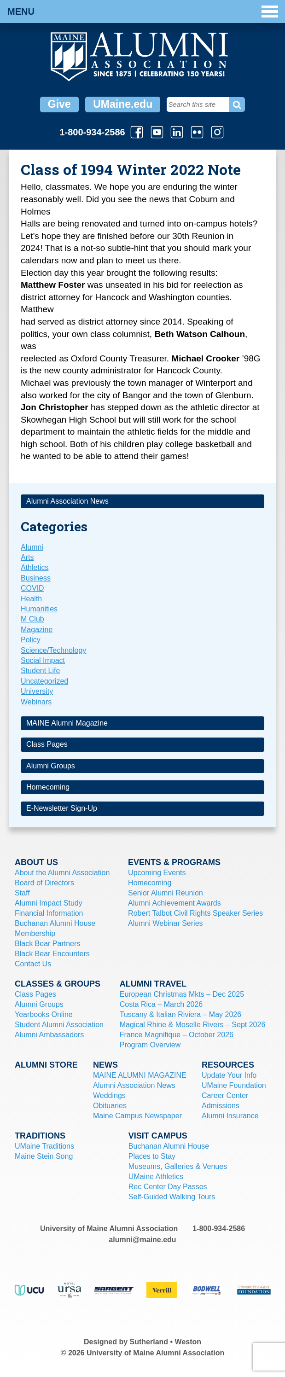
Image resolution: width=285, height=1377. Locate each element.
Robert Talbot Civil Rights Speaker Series (195, 913)
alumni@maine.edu (142, 1239)
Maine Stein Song (44, 1156)
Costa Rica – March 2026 (161, 1004)
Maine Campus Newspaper (137, 1116)
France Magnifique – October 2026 (176, 1035)
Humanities (39, 609)
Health (31, 599)
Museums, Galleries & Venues (177, 1166)
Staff (22, 893)
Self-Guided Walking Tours (171, 1197)
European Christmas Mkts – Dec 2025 (182, 994)
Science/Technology (53, 650)
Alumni (32, 547)
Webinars (36, 702)
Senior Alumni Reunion (165, 893)
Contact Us (33, 964)
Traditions (40, 1135)
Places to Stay (151, 1156)
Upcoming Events (157, 873)
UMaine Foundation (234, 1085)
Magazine (36, 629)
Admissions (220, 1106)
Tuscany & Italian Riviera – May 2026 (180, 1014)
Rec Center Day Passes (167, 1187)
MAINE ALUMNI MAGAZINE (139, 1075)
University (37, 691)
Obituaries (110, 1106)
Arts (27, 557)
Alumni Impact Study (48, 903)
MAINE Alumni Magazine (67, 723)
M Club (32, 619)
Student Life (40, 670)
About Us (36, 862)
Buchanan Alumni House (55, 923)
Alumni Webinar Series (165, 923)
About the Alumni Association (62, 873)
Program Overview (150, 1045)
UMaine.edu (122, 104)
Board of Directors (44, 883)
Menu (142, 11)
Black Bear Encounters (52, 954)
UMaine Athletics (155, 1176)
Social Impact (43, 660)
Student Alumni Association (59, 1024)
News (105, 1064)
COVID (32, 588)
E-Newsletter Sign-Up (61, 808)
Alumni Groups (50, 766)
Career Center (225, 1095)
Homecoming (48, 787)
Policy (31, 640)
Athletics (34, 567)
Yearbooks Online (44, 1014)
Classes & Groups (57, 983)
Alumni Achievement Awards (174, 903)
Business (36, 578)
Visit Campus (157, 1135)
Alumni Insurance (230, 1116)
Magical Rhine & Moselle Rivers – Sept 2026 (193, 1024)
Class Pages (47, 744)
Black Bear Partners (47, 943)
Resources (228, 1064)
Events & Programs (174, 862)
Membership (35, 933)
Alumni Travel (153, 983)
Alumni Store (46, 1064)
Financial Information (49, 913)
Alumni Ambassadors (49, 1035)
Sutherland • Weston (166, 1342)
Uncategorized (44, 681)
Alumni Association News (67, 501)
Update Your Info (229, 1075)
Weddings (109, 1095)
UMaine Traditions (44, 1146)
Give (59, 104)
